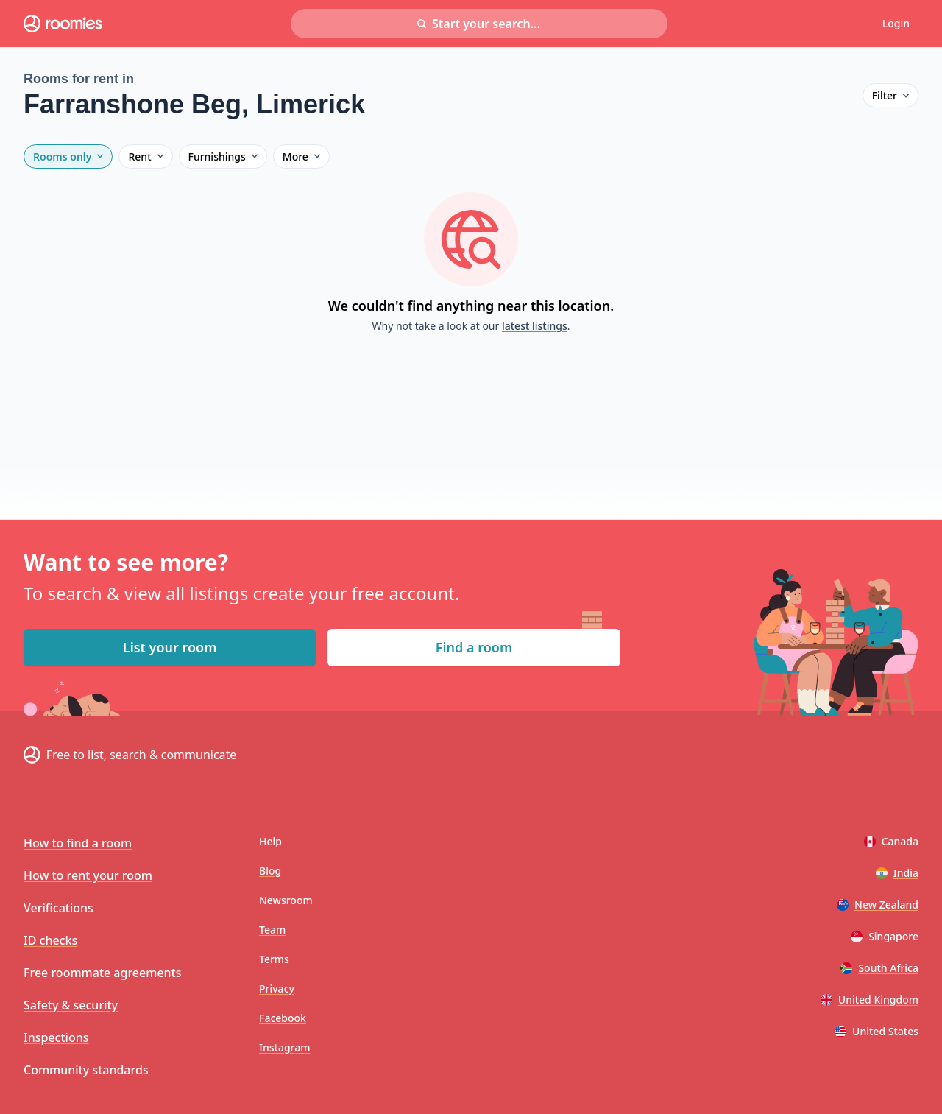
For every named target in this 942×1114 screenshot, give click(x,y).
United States (876, 1031)
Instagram (285, 1047)
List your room (170, 647)
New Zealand (877, 905)
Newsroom (286, 900)
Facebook (282, 1018)
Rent (145, 156)
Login (896, 23)
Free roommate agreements (103, 973)
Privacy (276, 988)
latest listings (534, 326)
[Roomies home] (63, 23)
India (897, 873)
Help (270, 841)
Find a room (474, 647)
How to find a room (78, 843)
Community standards (86, 1070)
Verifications (58, 908)
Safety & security (71, 1005)
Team (272, 930)
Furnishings (223, 156)
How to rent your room (88, 875)
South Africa (879, 968)
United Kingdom (869, 1000)
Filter (890, 95)
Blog (270, 871)
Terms (274, 959)
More (301, 156)
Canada (891, 841)
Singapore (884, 936)
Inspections (56, 1037)
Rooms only (68, 156)
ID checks (50, 940)
